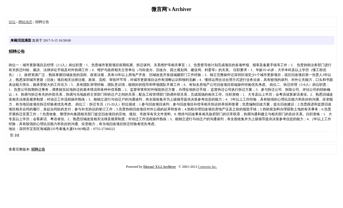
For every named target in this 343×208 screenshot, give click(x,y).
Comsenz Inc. (207, 167)
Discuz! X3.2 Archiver (159, 167)
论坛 (12, 22)
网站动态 (25, 22)
